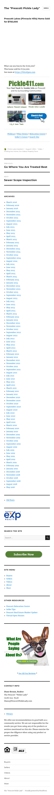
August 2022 (11, 335)
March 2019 (11, 462)
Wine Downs (22, 134)
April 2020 (10, 422)
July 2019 (10, 450)
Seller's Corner (21, 137)
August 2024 (11, 261)
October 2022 (12, 329)
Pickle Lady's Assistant (16, 149)
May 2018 (10, 487)
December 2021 (13, 360)
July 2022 (10, 338)
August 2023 (11, 298)
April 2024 (10, 273)
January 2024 (12, 283)
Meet (8, 588)
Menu (46, 8)
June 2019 (10, 453)
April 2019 (10, 459)
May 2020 (10, 419)
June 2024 (10, 267)
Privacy (9, 714)
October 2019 (12, 441)
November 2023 (13, 289)
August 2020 (11, 410)
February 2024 (12, 280)
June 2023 (10, 304)
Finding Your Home (11, 151)
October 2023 (12, 292)
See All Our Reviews (27, 673)
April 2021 (10, 385)
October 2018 (12, 478)
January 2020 (12, 431)
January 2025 (12, 245)
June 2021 (10, 379)
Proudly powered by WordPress (36, 791)
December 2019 (13, 434)
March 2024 (11, 276)
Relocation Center (37, 134)
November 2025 (13, 215)
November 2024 (13, 252)
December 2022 (13, 323)
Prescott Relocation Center (18, 606)
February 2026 (12, 205)
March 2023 (11, 314)
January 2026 (12, 208)
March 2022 (11, 351)
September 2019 (13, 444)
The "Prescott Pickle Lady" (22, 8)
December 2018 (13, 472)
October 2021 (12, 366)
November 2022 (13, 326)
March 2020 (11, 425)
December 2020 (13, 397)
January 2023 (12, 320)
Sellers (9, 579)
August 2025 (11, 224)
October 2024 (12, 255)
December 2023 (13, 286)
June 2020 (10, 416)
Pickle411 (11, 134)
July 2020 (10, 413)
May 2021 (10, 382)
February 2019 (12, 465)
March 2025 (11, 239)
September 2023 (13, 295)
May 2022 (10, 345)
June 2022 (10, 342)
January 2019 (12, 469)
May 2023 (10, 307)
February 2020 (12, 428)
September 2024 (13, 258)
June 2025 (10, 230)
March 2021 (11, 388)
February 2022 (12, 354)
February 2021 (12, 391)
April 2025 (10, 236)
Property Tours (33, 151)
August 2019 (11, 447)
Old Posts (10, 500)
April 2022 (10, 348)
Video (40, 149)
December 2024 (13, 249)
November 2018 (13, 475)
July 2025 (10, 227)
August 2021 (11, 373)
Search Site (34, 137)
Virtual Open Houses (15, 615)
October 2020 (12, 403)
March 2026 (11, 202)
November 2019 (13, 438)
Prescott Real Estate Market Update (21, 612)
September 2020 (13, 407)
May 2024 (10, 270)
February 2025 (12, 242)
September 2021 (13, 369)
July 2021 (10, 376)
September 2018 (13, 481)
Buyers (9, 576)
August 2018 (11, 484)
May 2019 (10, 456)
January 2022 (12, 357)
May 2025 (10, 233)
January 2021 (12, 394)
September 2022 (13, 332)
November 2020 (13, 400)
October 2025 (12, 218)
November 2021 (13, 363)
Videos (9, 582)
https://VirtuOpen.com (25, 72)
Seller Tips (11, 609)
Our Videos (23, 151)
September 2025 (13, 221)
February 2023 (12, 317)
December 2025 (13, 211)
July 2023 (10, 301)
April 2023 (10, 311)
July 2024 (10, 264)
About (9, 585)
